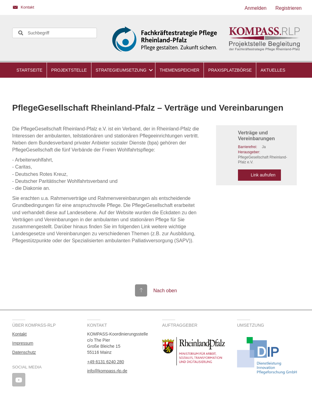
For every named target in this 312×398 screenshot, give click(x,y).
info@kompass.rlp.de (107, 370)
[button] (151, 70)
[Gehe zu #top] (156, 290)
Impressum (22, 343)
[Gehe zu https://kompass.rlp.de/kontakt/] (81, 8)
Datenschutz (24, 352)
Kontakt (19, 334)
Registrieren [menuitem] (288, 8)
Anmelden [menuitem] (256, 8)
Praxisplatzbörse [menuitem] (230, 70)
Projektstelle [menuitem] (69, 70)
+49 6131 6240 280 (105, 361)
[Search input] (54, 33)
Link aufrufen (259, 174)
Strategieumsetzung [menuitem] (121, 70)
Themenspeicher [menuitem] (180, 70)
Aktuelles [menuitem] (273, 70)
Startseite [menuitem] (29, 70)
